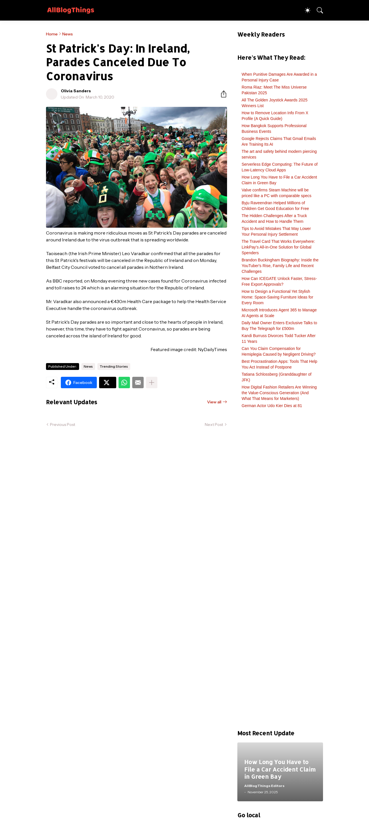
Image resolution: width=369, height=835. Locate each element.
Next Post (214, 424)
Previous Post (62, 424)
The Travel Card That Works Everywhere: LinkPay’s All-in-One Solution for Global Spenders (278, 247)
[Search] (317, 10)
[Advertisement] (280, 571)
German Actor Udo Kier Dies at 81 (272, 405)
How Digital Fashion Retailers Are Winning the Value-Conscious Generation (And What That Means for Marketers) (279, 393)
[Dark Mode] (304, 10)
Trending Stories (114, 366)
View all (214, 402)
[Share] (221, 94)
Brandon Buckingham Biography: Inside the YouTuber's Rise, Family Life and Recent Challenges (280, 266)
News (67, 34)
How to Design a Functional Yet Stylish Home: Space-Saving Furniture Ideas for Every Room (277, 297)
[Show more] (151, 382)
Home (52, 34)
